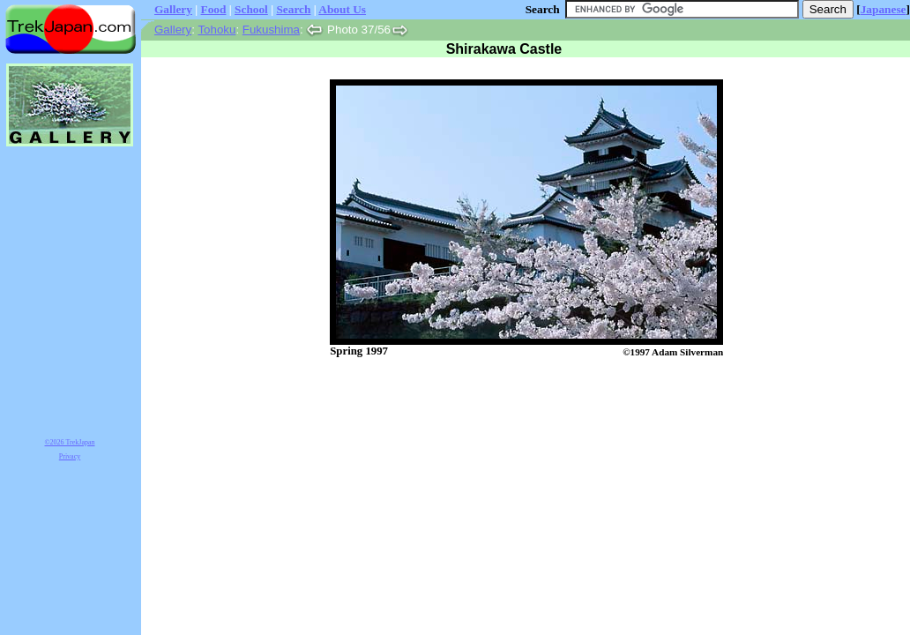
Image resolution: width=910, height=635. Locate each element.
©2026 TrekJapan (70, 442)
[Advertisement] (508, 403)
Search (293, 9)
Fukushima (271, 29)
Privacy (69, 456)
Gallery (173, 9)
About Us (342, 9)
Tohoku (216, 29)
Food (214, 9)
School (251, 9)
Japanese (883, 9)
